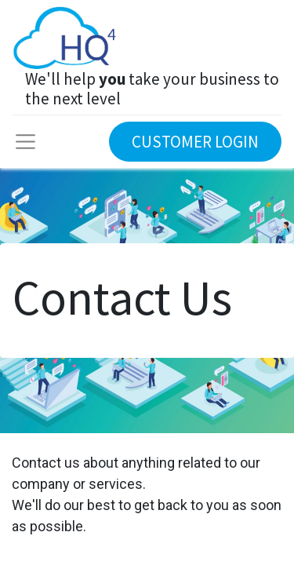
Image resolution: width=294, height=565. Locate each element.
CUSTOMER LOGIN (195, 141)
